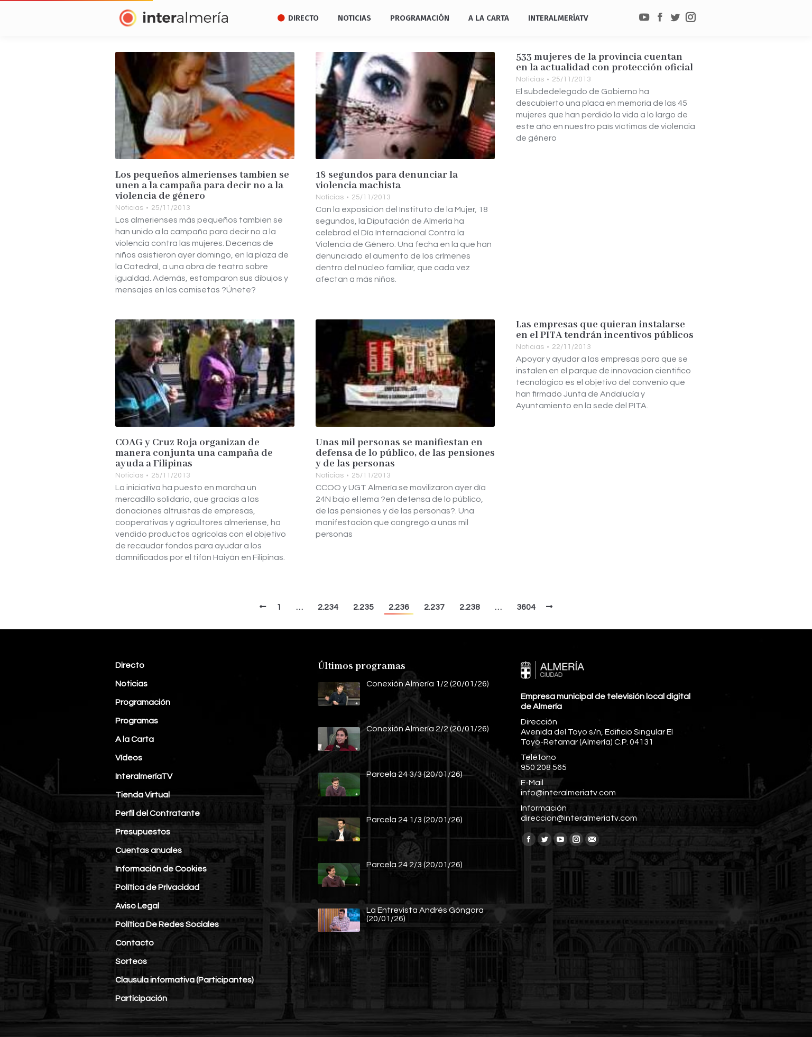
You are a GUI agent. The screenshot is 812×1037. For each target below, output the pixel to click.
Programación (142, 702)
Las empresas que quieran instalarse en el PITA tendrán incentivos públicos (605, 330)
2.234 (328, 607)
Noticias (129, 208)
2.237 (434, 607)
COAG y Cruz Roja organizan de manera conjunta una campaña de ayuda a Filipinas (194, 453)
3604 (526, 607)
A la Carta (134, 739)
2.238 (469, 607)
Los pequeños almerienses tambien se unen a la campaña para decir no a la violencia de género (202, 185)
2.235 (363, 607)
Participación (141, 998)
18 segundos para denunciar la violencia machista (387, 180)
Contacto (134, 943)
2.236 (399, 607)
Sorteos (131, 961)
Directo (129, 665)
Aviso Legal (137, 906)
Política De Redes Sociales (167, 924)
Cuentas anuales (148, 850)
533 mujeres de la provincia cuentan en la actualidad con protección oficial (604, 62)
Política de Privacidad (157, 887)
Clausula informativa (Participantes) (184, 980)
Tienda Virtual (142, 795)
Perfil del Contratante (157, 813)
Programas (136, 721)
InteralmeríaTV (143, 776)
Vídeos (128, 758)
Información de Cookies (161, 869)
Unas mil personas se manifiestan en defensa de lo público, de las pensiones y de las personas (405, 453)
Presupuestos (142, 832)
